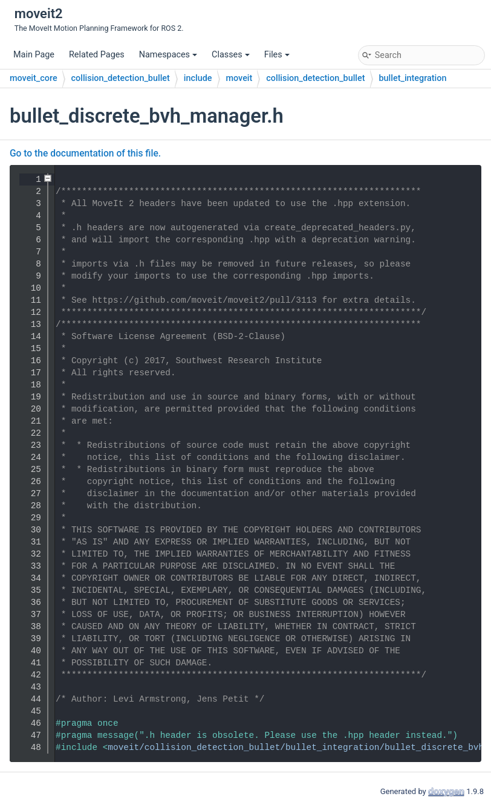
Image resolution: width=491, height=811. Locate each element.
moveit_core (33, 78)
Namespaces (168, 55)
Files (277, 55)
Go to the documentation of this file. (85, 153)
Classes (231, 55)
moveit (239, 78)
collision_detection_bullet (120, 78)
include (198, 78)
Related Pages (97, 55)
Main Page (33, 55)
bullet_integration (413, 78)
